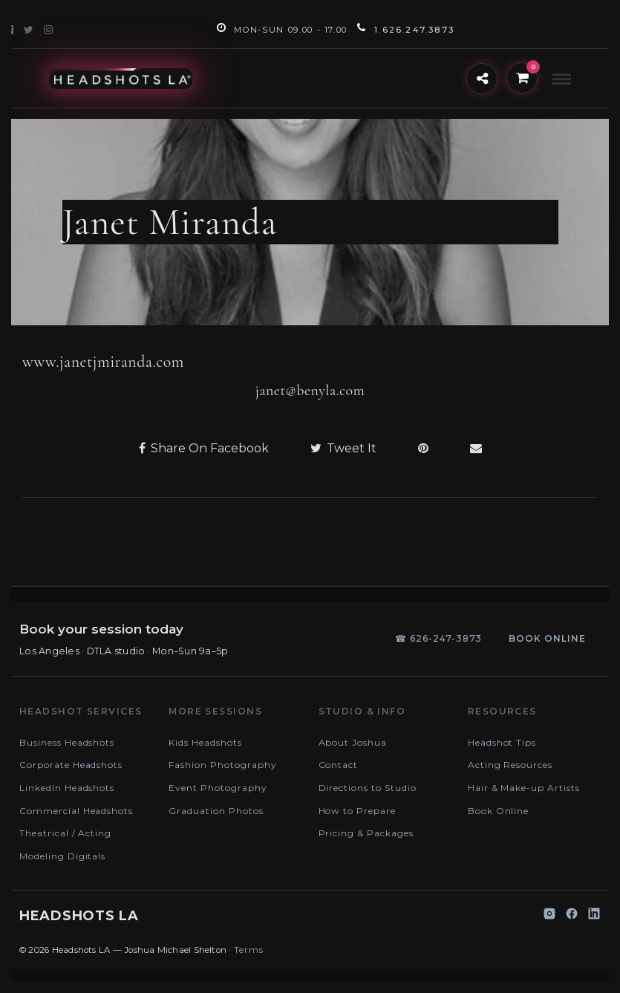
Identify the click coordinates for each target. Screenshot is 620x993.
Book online (547, 638)
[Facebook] (571, 916)
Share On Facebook (204, 448)
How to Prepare (357, 810)
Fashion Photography (222, 764)
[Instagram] (549, 916)
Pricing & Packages (366, 833)
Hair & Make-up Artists (524, 787)
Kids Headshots (205, 742)
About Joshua (353, 742)
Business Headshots (66, 742)
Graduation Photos (216, 810)
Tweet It (343, 448)
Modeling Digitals (62, 856)
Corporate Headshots (71, 764)
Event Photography (218, 787)
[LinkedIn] (594, 916)
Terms (249, 949)
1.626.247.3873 (405, 30)
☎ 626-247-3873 (438, 638)
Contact (339, 764)
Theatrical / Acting (65, 833)
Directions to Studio (368, 787)
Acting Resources (510, 764)
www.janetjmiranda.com (103, 361)
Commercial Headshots (76, 810)
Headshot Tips (502, 742)
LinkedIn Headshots (66, 787)
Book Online (498, 810)
